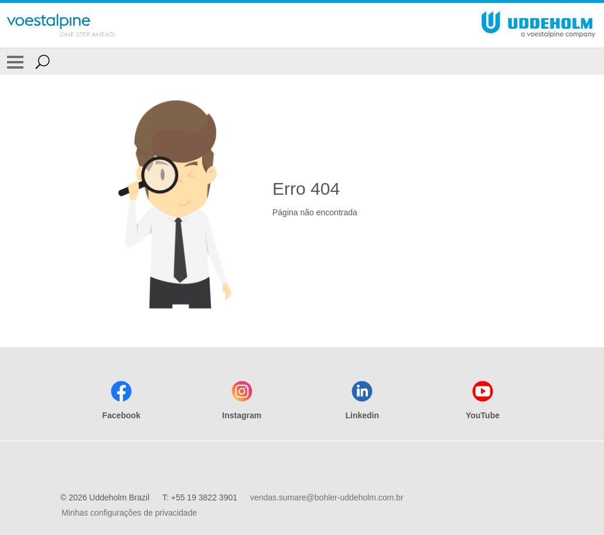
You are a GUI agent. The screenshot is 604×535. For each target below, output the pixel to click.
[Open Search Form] (42, 62)
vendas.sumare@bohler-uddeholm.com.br (327, 497)
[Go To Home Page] (61, 25)
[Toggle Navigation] (15, 62)
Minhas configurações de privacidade (129, 512)
